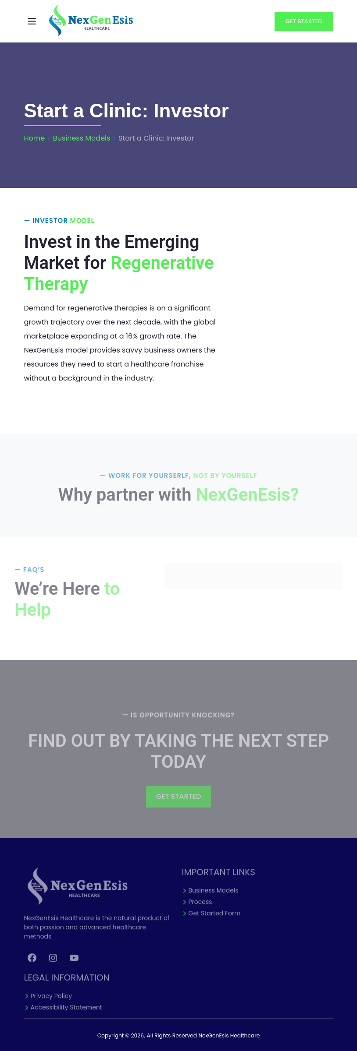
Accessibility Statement (66, 1013)
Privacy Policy (51, 1001)
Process (200, 907)
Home (34, 138)
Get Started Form (215, 918)
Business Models (82, 138)
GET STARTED (178, 802)
